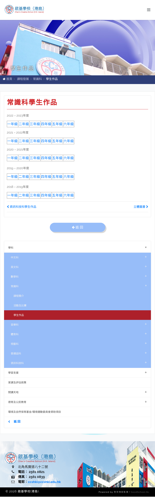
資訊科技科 (79, 362)
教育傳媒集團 (120, 492)
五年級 (57, 177)
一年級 (12, 177)
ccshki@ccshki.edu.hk (45, 482)
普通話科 (79, 353)
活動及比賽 (20, 306)
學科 (78, 247)
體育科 (79, 333)
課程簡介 (19, 296)
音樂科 (79, 324)
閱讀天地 (77, 392)
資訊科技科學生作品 (21, 207)
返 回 (14, 422)
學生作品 (19, 315)
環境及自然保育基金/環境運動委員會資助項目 (34, 412)
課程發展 (23, 79)
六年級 (68, 177)
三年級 (35, 124)
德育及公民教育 (77, 401)
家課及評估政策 (17, 383)
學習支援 (77, 372)
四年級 (46, 124)
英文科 (79, 266)
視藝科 (79, 343)
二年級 (24, 124)
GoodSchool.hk (139, 492)
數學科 (79, 276)
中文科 (79, 257)
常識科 (37, 79)
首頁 (9, 79)
